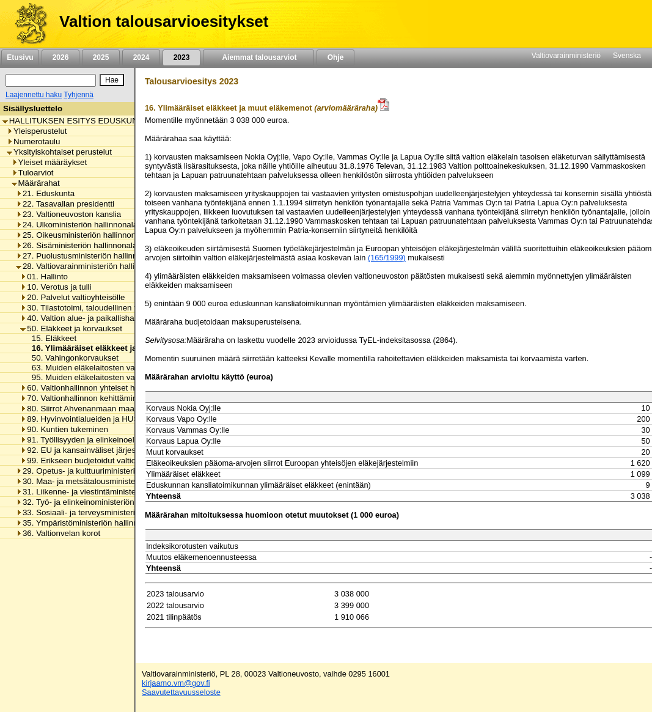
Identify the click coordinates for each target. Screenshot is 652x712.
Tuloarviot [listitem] (33, 172)
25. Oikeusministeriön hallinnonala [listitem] (81, 235)
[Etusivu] (26, 24)
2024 (141, 57)
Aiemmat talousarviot (258, 57)
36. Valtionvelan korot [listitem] (58, 533)
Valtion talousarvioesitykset (163, 21)
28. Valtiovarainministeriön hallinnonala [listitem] (89, 266)
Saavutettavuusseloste (181, 692)
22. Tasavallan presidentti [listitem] (65, 203)
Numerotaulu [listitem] (33, 141)
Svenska (627, 55)
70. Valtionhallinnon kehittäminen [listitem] (83, 398)
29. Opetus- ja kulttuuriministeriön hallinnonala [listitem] (102, 470)
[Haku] (50, 80)
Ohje (335, 57)
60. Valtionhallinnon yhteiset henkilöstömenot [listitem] (104, 387)
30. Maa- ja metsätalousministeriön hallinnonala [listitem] (105, 481)
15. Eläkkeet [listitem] (50, 338)
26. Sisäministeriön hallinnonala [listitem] (76, 245)
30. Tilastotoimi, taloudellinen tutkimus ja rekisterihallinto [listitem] (124, 307)
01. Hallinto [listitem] (44, 276)
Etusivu (20, 57)
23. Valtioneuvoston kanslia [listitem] (68, 214)
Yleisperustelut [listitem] (37, 131)
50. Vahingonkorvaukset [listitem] (72, 357)
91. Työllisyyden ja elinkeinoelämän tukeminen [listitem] (107, 439)
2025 (101, 57)
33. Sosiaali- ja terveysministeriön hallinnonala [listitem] (102, 512)
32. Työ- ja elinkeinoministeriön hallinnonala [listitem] (98, 502)
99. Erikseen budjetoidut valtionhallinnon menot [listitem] (108, 460)
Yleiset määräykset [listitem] (49, 162)
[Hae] (112, 80)
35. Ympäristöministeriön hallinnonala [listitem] (87, 522)
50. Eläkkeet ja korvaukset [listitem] (71, 328)
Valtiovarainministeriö (566, 55)
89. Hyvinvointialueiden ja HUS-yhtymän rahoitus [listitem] (111, 419)
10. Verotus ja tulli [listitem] (55, 287)
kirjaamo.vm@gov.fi (176, 683)
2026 (60, 57)
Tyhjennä (78, 94)
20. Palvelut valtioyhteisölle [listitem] (72, 297)
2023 (181, 57)
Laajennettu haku (33, 94)
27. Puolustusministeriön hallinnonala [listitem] (86, 255)
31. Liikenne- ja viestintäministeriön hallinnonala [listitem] (105, 491)
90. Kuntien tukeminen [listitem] (64, 429)
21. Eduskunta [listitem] (45, 193)
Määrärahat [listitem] (36, 183)
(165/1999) (387, 257)
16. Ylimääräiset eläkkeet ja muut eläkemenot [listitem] (115, 348)
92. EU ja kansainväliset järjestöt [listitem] (82, 450)
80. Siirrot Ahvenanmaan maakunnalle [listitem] (92, 408)
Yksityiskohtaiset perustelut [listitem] (59, 151)
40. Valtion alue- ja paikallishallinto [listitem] (85, 318)
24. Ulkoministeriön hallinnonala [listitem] (76, 224)
